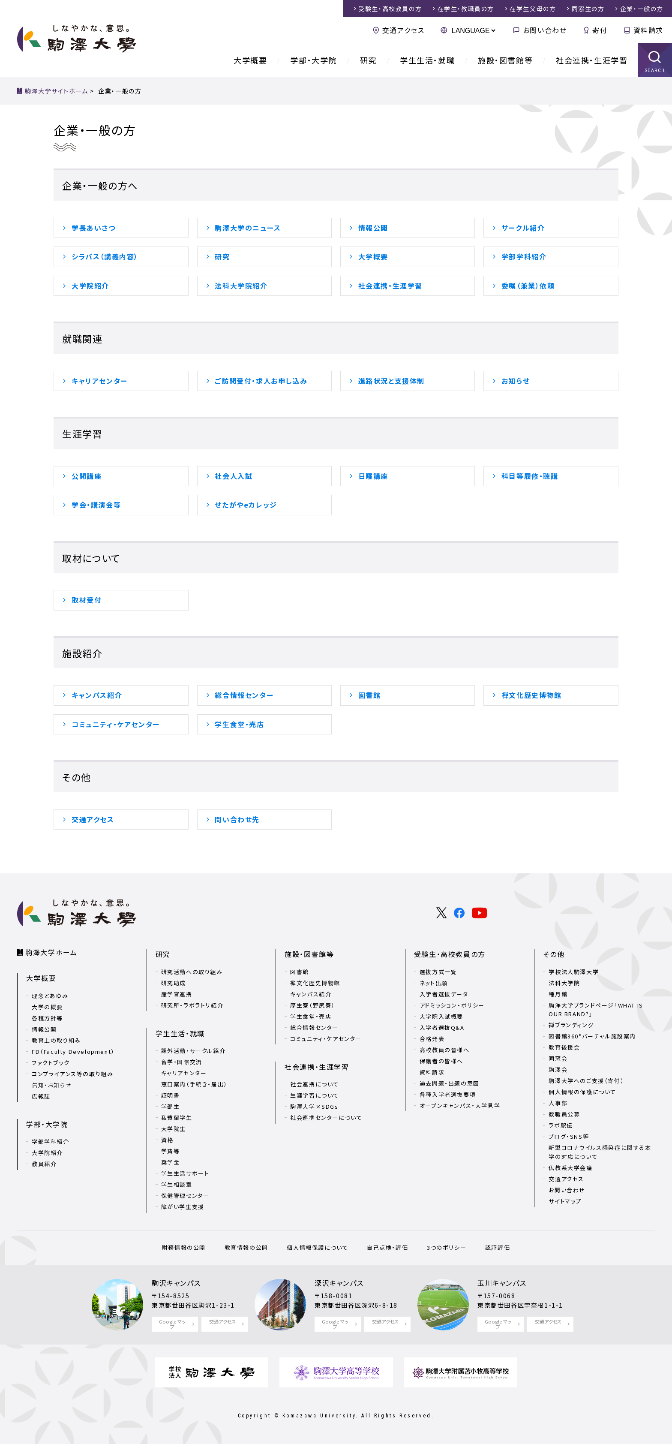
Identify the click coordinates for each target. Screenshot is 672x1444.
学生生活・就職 (427, 60)
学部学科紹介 (524, 256)
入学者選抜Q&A (442, 1027)
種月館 (558, 994)
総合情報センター (244, 695)
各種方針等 (47, 1018)
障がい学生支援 (182, 1207)
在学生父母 (533, 8)
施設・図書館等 (505, 60)
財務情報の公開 (184, 1247)
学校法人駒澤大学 (574, 972)
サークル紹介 (523, 228)
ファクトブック (50, 1063)
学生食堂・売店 (239, 724)
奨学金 (170, 1162)
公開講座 (87, 476)
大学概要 (250, 60)
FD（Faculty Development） (73, 1051)
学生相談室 (176, 1184)
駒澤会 (558, 1069)
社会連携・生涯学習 (591, 60)
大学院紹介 (90, 285)
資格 (167, 1140)
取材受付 (87, 600)
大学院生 (173, 1129)
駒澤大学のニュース (248, 228)
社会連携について (314, 1084)
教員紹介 (44, 1164)
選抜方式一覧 (438, 972)
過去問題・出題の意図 (450, 1083)
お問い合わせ (545, 30)
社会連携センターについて (326, 1117)
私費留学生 (176, 1117)
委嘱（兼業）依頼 (528, 285)
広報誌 (41, 1096)
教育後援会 (564, 1047)
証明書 (170, 1095)
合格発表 (432, 1039)
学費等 (170, 1151)
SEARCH (655, 70)
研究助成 (173, 983)
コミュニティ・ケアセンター (116, 724)
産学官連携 (176, 994)
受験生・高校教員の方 (450, 954)
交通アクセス (403, 30)
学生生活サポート (185, 1173)
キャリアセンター (100, 381)
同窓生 (588, 8)
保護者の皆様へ (441, 1061)
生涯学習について (314, 1095)
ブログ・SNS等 (569, 1136)
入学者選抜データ (444, 994)
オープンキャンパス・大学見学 (460, 1105)
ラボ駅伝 (561, 1125)
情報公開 (373, 228)
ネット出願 (434, 983)
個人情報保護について (317, 1247)
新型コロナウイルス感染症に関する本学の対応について (600, 1152)
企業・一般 (641, 8)
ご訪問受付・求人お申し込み (261, 381)
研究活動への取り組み (192, 972)
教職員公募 (564, 1114)
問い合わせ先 (237, 819)
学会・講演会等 (96, 504)
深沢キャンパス (339, 1283)
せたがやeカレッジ (246, 504)
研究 (368, 60)
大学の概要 (47, 1007)
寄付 (599, 30)
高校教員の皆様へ (445, 1050)
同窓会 (558, 1058)
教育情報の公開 (246, 1247)
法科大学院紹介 (241, 285)
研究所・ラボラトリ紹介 (192, 1005)
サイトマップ (565, 1201)
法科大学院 (564, 983)
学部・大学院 (313, 60)
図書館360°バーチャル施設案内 (592, 1036)
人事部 (558, 1103)
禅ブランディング (571, 1025)
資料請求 (648, 30)
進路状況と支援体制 (391, 381)
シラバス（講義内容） (105, 256)
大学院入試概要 (441, 1016)
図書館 (369, 695)
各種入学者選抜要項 (448, 1094)
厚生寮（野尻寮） (312, 1005)
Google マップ (172, 1324)
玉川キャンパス (501, 1283)
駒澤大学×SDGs (314, 1106)
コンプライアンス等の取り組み (72, 1074)
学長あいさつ (94, 228)
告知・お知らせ (52, 1085)
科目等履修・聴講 (529, 476)
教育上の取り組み (56, 1040)
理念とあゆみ (50, 996)
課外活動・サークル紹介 (193, 1051)
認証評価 (497, 1247)
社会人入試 (233, 476)
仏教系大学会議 (570, 1168)
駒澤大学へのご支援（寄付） (586, 1081)
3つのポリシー (446, 1247)
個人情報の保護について (582, 1092)
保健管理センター (185, 1195)
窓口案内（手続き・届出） (194, 1084)
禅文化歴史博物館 (531, 695)
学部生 (170, 1106)
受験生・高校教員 (390, 8)
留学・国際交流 (181, 1062)
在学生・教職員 (466, 8)
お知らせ (515, 381)
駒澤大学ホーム (51, 952)
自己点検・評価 (387, 1247)
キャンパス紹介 (97, 695)
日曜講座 (373, 476)
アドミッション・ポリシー (452, 1005)
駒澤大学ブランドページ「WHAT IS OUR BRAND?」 (596, 1009)
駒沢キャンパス (176, 1283)
